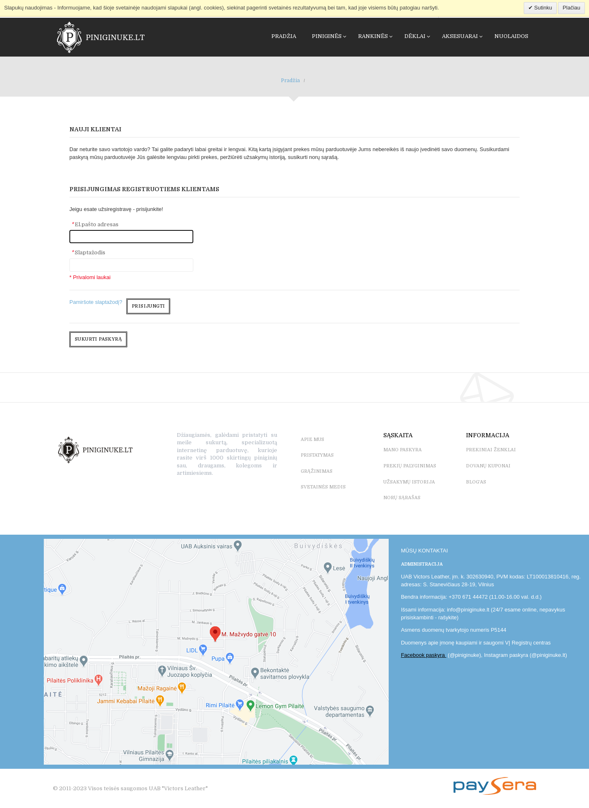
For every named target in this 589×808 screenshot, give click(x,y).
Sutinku (542, 8)
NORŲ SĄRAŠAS (401, 497)
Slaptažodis (88, 252)
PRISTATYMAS (317, 455)
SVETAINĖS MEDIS (323, 487)
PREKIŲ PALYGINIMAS (409, 466)
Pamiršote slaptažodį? (95, 302)
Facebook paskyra (423, 655)
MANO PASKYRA (402, 450)
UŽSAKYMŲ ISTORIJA (409, 482)
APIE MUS (312, 439)
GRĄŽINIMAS (316, 471)
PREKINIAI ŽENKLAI (491, 450)
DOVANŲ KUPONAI (488, 466)
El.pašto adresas (95, 224)
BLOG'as (476, 482)
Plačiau (571, 8)
